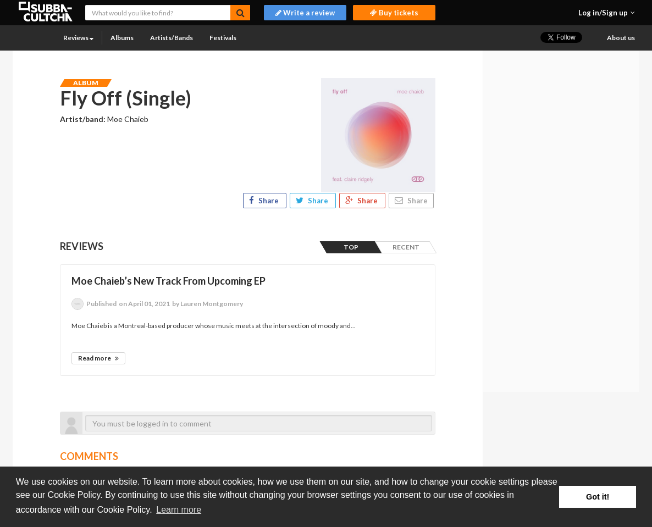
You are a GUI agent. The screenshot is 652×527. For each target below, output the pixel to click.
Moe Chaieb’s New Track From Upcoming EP (168, 281)
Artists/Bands (171, 38)
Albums (122, 38)
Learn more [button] (178, 509)
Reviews (78, 38)
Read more (98, 358)
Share (264, 200)
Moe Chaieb (127, 119)
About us (621, 38)
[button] (606, 12)
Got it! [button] (597, 496)
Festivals (222, 38)
